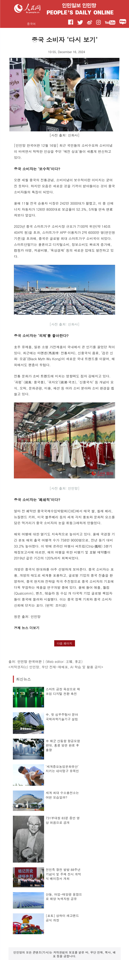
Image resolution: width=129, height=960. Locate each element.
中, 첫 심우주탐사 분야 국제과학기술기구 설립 (62, 716)
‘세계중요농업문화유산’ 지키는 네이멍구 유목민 (62, 768)
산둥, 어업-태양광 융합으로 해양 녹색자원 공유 (64, 896)
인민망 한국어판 (29, 661)
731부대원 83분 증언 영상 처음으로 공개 (63, 820)
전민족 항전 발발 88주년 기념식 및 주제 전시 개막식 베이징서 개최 (63, 874)
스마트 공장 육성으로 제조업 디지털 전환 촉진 (63, 691)
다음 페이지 (64, 643)
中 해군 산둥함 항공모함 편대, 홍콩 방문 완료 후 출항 (63, 745)
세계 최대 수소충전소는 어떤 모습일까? (62, 795)
